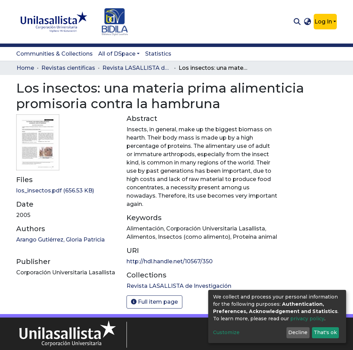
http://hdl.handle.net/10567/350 (170, 261)
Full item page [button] (154, 302)
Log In (323, 21)
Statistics (158, 53)
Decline (297, 332)
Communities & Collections (54, 53)
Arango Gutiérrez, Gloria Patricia (60, 239)
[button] (307, 22)
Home (25, 68)
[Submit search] (297, 22)
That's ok (325, 332)
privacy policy (307, 318)
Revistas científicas (68, 68)
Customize (226, 332)
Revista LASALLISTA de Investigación (136, 68)
